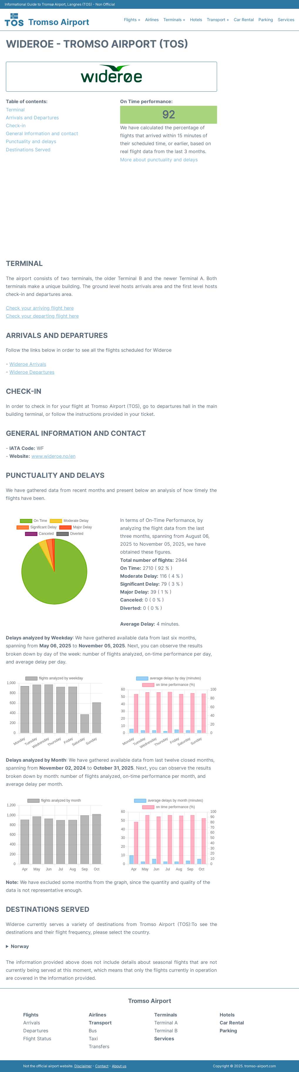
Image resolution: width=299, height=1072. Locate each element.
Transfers (99, 1046)
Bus (93, 1031)
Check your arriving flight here (40, 308)
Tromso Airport (58, 22)
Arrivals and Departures (32, 117)
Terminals (165, 1015)
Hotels (196, 19)
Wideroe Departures (31, 372)
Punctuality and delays (31, 141)
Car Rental (244, 19)
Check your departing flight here (42, 316)
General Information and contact (42, 133)
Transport (100, 1023)
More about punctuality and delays (159, 160)
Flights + (132, 19)
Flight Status (37, 1038)
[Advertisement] (111, 211)
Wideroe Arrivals (27, 364)
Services (286, 19)
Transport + (218, 19)
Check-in (16, 125)
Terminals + (174, 19)
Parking (265, 19)
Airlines (152, 19)
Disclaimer (83, 1066)
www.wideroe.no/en (53, 456)
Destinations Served (28, 150)
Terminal (15, 110)
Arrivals (31, 1023)
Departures (35, 1031)
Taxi (93, 1038)
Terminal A (166, 1023)
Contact (101, 1066)
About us (119, 1066)
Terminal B (165, 1031)
